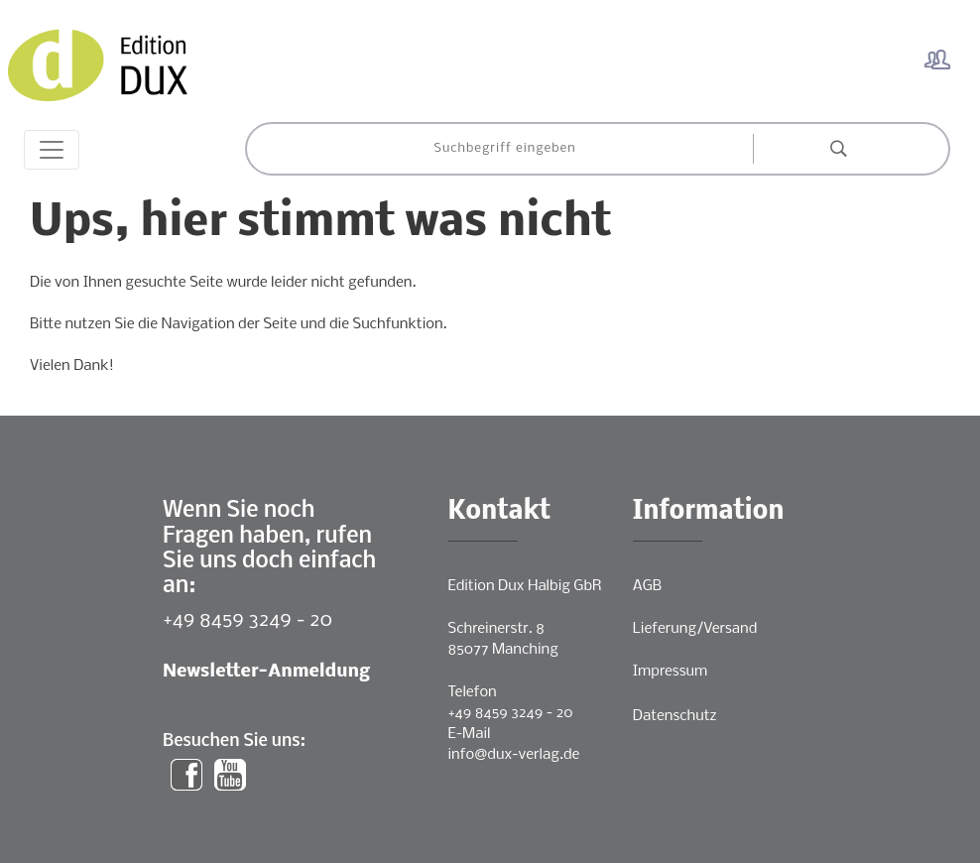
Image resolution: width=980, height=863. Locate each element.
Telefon (472, 692)
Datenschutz (675, 716)
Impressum (670, 671)
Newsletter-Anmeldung (266, 672)
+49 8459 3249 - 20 (247, 620)
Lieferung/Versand (695, 629)
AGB (647, 586)
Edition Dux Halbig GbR (525, 586)
